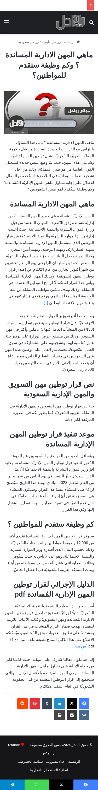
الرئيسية (71, 42)
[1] (46, 303)
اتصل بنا (35, 770)
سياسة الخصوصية (30, 762)
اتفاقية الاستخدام (56, 770)
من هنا (80, 646)
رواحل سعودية (28, 42)
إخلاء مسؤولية (56, 762)
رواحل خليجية (51, 42)
